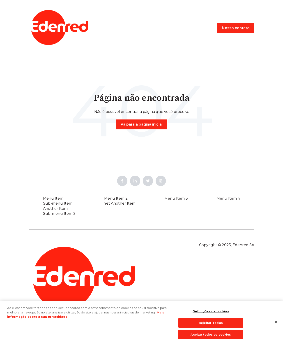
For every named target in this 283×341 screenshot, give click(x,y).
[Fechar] (276, 324)
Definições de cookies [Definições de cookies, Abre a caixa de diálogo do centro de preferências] (211, 313)
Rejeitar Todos (211, 325)
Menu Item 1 (54, 198)
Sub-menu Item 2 (59, 213)
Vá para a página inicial (142, 124)
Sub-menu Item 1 (59, 203)
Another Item (55, 208)
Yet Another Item (120, 203)
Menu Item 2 (116, 198)
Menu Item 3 (176, 198)
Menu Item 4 (228, 198)
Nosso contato (236, 28)
